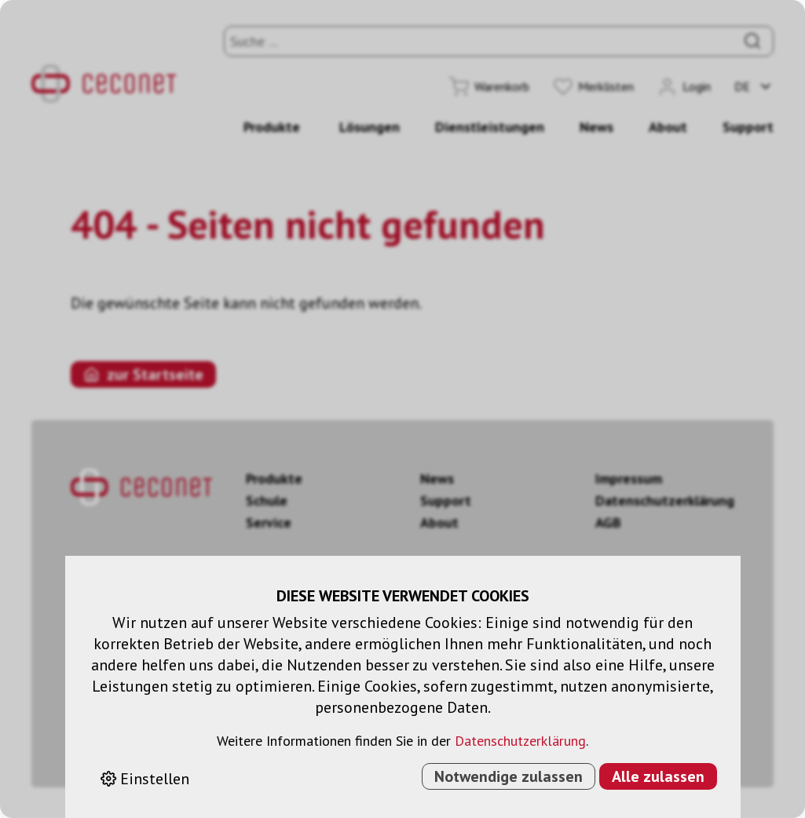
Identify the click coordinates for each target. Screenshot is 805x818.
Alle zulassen (658, 776)
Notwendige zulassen (508, 776)
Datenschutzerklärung (520, 741)
